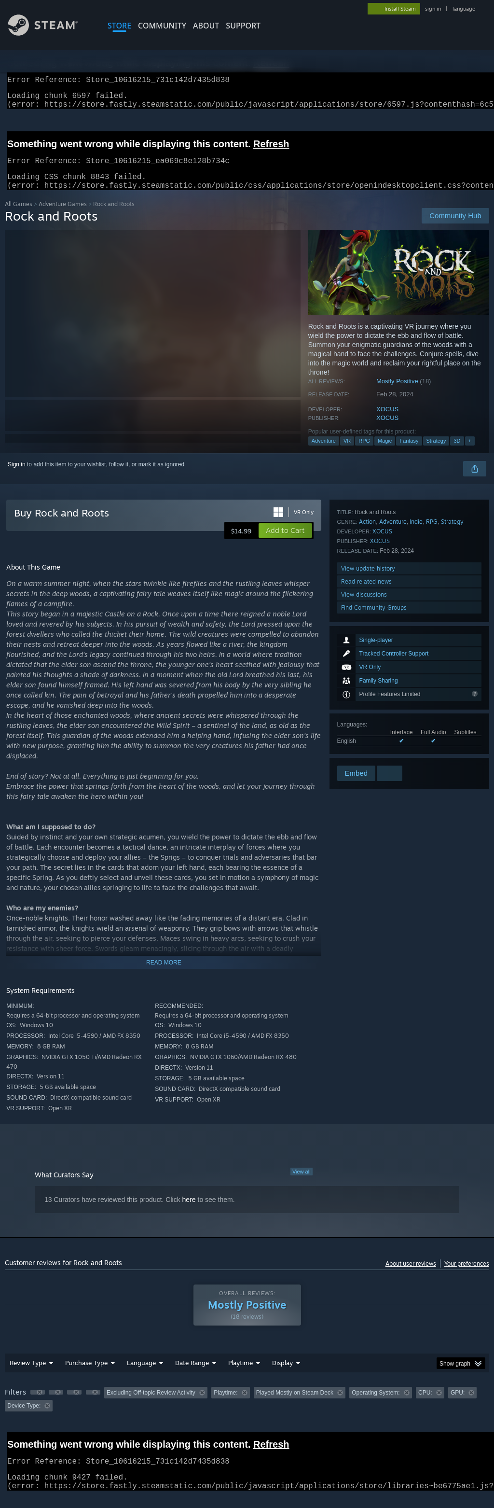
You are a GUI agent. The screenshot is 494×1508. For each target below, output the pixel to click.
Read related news (366, 724)
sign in (433, 8)
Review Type (28, 1374)
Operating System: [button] (375, 1404)
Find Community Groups (374, 750)
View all (301, 1183)
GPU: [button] (458, 1404)
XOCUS (387, 420)
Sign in (17, 476)
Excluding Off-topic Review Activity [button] (151, 1404)
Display (282, 1374)
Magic (385, 452)
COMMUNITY (162, 25)
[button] (285, 542)
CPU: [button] (425, 1404)
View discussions (364, 737)
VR (347, 452)
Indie (416, 665)
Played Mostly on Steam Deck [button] (294, 1404)
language (464, 8)
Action (367, 665)
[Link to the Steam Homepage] (50, 33)
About (206, 25)
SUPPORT (243, 25)
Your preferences (466, 1275)
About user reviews (410, 1275)
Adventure (324, 452)
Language (141, 1374)
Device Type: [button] (24, 1417)
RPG (364, 452)
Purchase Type (86, 1374)
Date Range (192, 1374)
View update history (368, 711)
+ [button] (469, 452)
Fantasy (408, 452)
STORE (119, 25)
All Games (18, 215)
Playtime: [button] (225, 1404)
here (189, 1211)
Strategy (436, 452)
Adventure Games (63, 215)
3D (456, 452)
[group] (247, 1410)
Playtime (240, 1374)
